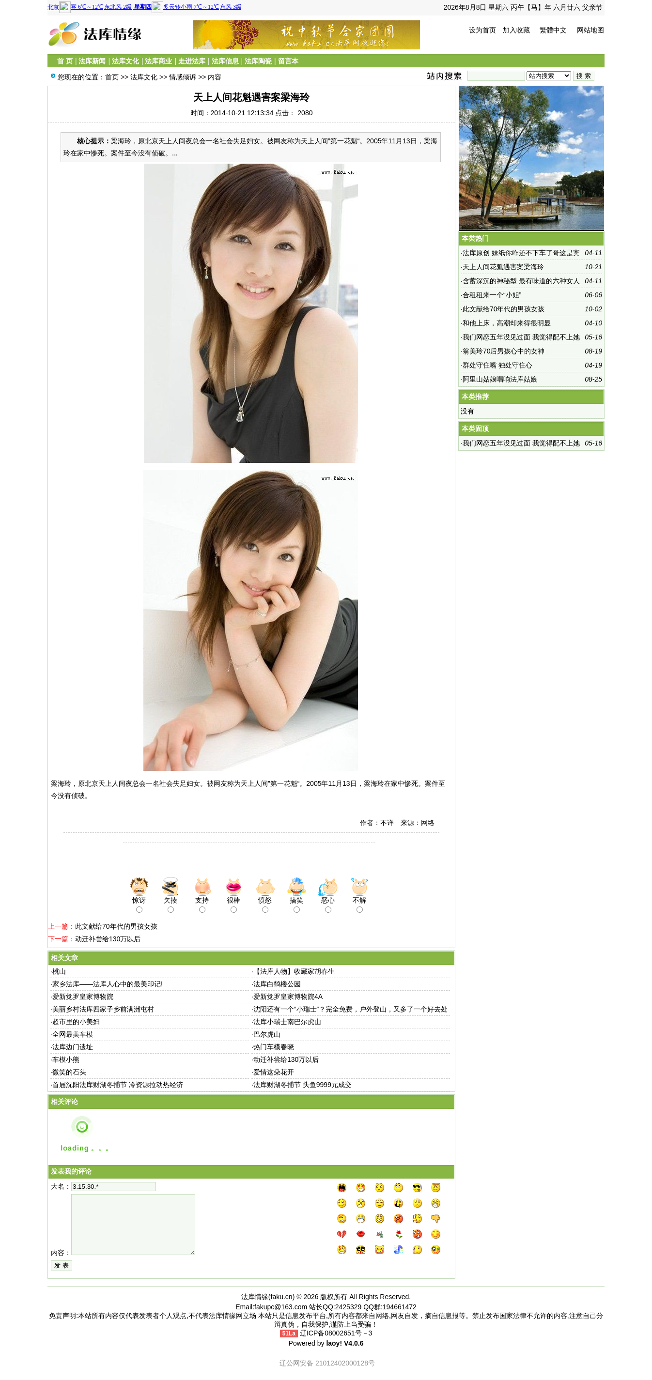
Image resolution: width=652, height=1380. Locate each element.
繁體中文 (553, 30)
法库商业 (158, 61)
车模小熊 (65, 1059)
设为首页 (482, 30)
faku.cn (282, 1297)
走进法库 (191, 61)
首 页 (65, 61)
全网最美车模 (72, 1034)
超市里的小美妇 (76, 1022)
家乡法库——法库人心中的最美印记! (107, 984)
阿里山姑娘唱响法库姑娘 (500, 379)
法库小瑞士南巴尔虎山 (287, 1022)
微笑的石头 (69, 1072)
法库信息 (225, 61)
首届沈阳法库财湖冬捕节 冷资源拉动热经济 (117, 1085)
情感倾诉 (182, 77)
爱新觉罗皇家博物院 (82, 996)
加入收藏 (516, 30)
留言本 (288, 61)
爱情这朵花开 (273, 1072)
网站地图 (590, 30)
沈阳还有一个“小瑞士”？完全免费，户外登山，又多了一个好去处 (350, 1009)
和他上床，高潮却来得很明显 (507, 323)
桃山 (59, 971)
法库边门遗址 (72, 1047)
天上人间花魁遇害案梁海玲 (503, 267)
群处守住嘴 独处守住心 (497, 365)
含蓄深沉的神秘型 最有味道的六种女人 (521, 281)
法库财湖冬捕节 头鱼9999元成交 (302, 1085)
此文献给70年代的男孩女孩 (116, 926)
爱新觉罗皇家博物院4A (288, 996)
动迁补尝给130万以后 (107, 939)
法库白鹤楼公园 (277, 984)
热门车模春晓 (273, 1047)
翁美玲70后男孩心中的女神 (504, 351)
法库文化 (125, 61)
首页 (112, 77)
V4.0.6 (353, 1343)
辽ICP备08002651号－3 (336, 1333)
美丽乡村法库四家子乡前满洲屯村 (103, 1009)
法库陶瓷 (258, 61)
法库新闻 (92, 61)
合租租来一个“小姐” (492, 295)
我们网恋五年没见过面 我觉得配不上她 (521, 337)
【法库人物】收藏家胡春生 (294, 971)
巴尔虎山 (266, 1034)
